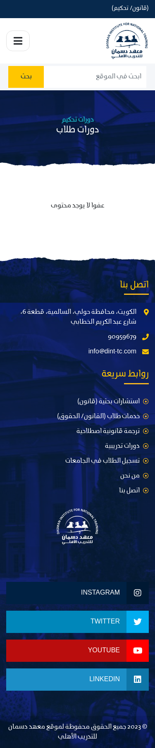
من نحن (130, 476)
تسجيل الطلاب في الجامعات (102, 461)
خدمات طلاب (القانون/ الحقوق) (98, 416)
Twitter (120, 622)
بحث (26, 76)
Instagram (115, 593)
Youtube (118, 651)
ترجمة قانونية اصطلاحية (108, 431)
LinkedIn (119, 679)
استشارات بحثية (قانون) (108, 401)
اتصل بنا (129, 490)
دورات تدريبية (122, 446)
